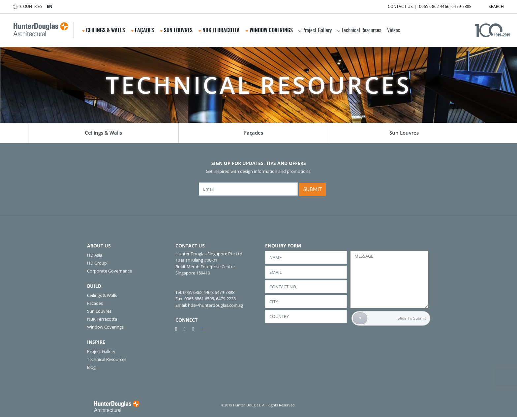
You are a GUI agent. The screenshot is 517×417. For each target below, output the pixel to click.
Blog (91, 367)
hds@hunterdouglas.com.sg (215, 305)
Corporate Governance (109, 271)
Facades (95, 303)
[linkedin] (202, 329)
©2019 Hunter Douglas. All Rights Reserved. (258, 404)
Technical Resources (359, 30)
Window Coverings (269, 30)
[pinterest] (179, 329)
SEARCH (490, 5)
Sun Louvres (176, 30)
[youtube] (187, 329)
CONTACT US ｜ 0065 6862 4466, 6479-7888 (424, 5)
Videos (393, 30)
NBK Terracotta (219, 30)
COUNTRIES (26, 6)
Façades (142, 30)
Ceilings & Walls (103, 30)
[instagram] (195, 329)
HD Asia (94, 255)
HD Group (97, 263)
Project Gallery (315, 30)
